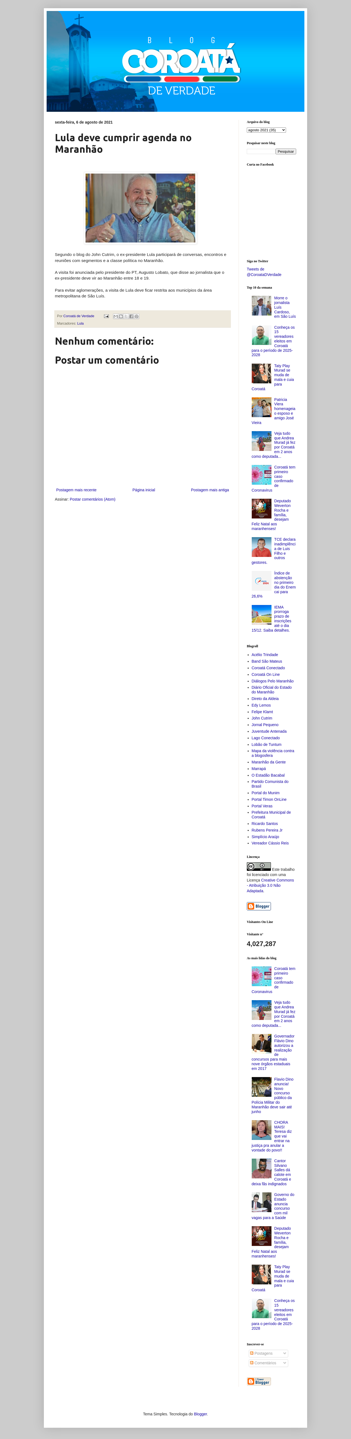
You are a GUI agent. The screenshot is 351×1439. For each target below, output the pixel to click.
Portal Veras (262, 806)
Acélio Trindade (265, 654)
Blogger (200, 1414)
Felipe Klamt (262, 712)
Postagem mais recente (76, 490)
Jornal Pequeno (265, 725)
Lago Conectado (266, 738)
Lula (80, 323)
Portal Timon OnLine (269, 799)
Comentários (263, 1363)
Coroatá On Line (266, 674)
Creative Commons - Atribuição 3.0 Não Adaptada (270, 885)
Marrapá (259, 768)
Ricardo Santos (265, 823)
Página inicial (143, 490)
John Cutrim (262, 718)
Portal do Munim (266, 793)
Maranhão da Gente (269, 762)
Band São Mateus (267, 661)
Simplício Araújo (265, 837)
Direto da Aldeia (265, 698)
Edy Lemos (261, 705)
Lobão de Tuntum (267, 744)
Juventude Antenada (269, 731)
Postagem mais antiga (210, 490)
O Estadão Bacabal (268, 775)
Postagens (261, 1353)
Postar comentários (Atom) (92, 499)
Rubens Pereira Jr (267, 830)
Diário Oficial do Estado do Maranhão (272, 689)
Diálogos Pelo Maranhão (273, 681)
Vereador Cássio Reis (270, 843)
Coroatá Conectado (268, 668)
